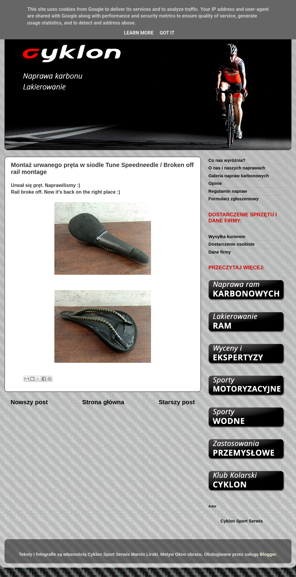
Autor (212, 506)
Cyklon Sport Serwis (241, 521)
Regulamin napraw (227, 191)
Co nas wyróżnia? (226, 160)
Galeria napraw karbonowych (238, 175)
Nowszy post (29, 402)
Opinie (215, 183)
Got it (166, 33)
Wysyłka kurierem (226, 236)
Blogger (268, 554)
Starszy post (177, 402)
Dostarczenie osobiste (231, 244)
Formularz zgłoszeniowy (233, 198)
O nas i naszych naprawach (236, 168)
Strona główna (103, 402)
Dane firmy (219, 252)
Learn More (138, 33)
